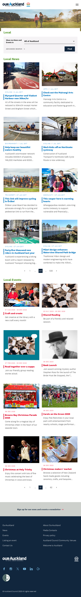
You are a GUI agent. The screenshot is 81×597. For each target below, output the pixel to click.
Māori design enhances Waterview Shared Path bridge (59, 251)
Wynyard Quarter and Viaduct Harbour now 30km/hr (21, 97)
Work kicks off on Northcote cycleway (58, 148)
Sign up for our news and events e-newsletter (40, 510)
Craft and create (13, 313)
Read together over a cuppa (19, 366)
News (5, 530)
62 (51, 487)
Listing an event (10, 540)
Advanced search (15, 49)
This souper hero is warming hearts (58, 200)
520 (51, 270)
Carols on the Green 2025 (56, 414)
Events (5, 535)
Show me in (14, 41)
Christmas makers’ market (57, 469)
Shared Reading (51, 315)
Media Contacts (50, 530)
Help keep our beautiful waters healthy (17, 148)
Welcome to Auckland (52, 545)
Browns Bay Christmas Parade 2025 (21, 416)
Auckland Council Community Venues (59, 540)
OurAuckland (8, 525)
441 (40, 270)
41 (40, 487)
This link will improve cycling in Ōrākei (20, 200)
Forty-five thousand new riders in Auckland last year (20, 251)
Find (70, 49)
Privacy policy (49, 535)
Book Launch (50, 365)
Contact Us (7, 545)
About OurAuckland (52, 525)
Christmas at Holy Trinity (18, 469)
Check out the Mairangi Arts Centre (58, 94)
